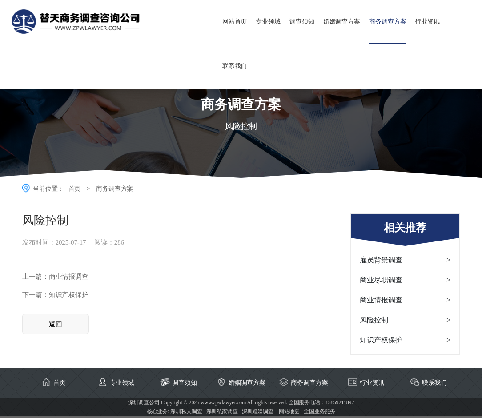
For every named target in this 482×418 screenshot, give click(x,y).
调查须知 (301, 21)
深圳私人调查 (186, 411)
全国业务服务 (319, 411)
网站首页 (234, 21)
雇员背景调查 (405, 260)
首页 (74, 188)
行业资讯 (427, 21)
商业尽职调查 (405, 280)
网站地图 (289, 411)
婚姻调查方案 (341, 21)
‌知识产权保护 (68, 294)
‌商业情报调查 (68, 276)
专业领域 (268, 21)
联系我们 (234, 66)
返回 (55, 324)
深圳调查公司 (144, 402)
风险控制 (405, 320)
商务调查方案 (387, 21)
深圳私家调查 (222, 411)
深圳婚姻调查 (257, 411)
